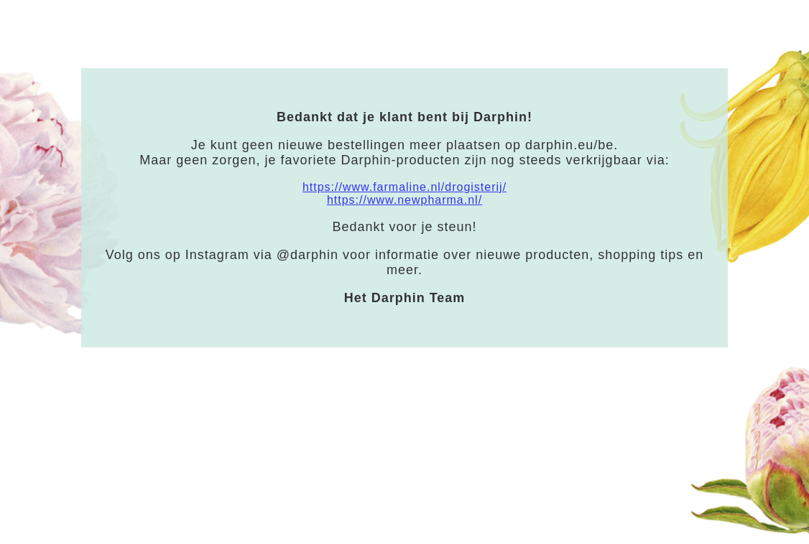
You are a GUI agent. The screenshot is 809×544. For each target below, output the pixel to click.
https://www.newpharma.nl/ (404, 200)
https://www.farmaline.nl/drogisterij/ (404, 187)
